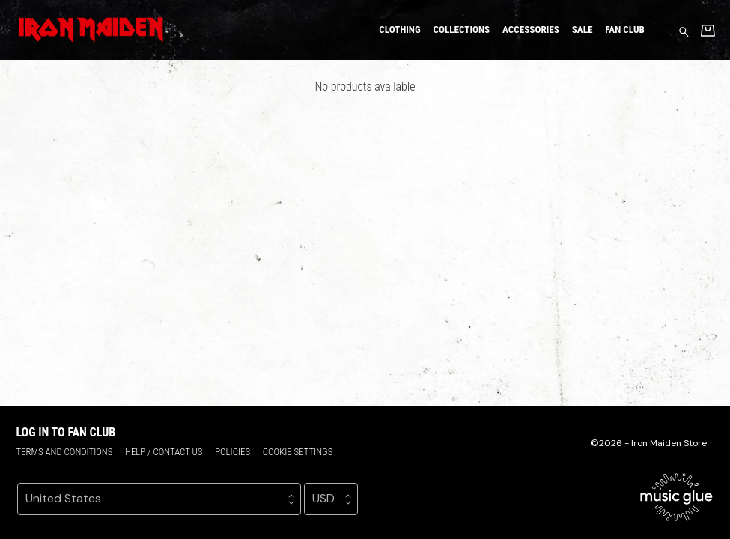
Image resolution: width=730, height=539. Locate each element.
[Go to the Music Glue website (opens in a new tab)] (676, 497)
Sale (582, 29)
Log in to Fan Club (65, 432)
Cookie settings (298, 451)
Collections (461, 29)
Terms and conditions (64, 451)
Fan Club (625, 29)
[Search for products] (684, 31)
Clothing (399, 29)
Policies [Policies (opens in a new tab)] (232, 451)
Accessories (530, 29)
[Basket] (708, 30)
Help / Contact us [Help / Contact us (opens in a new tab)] (163, 451)
